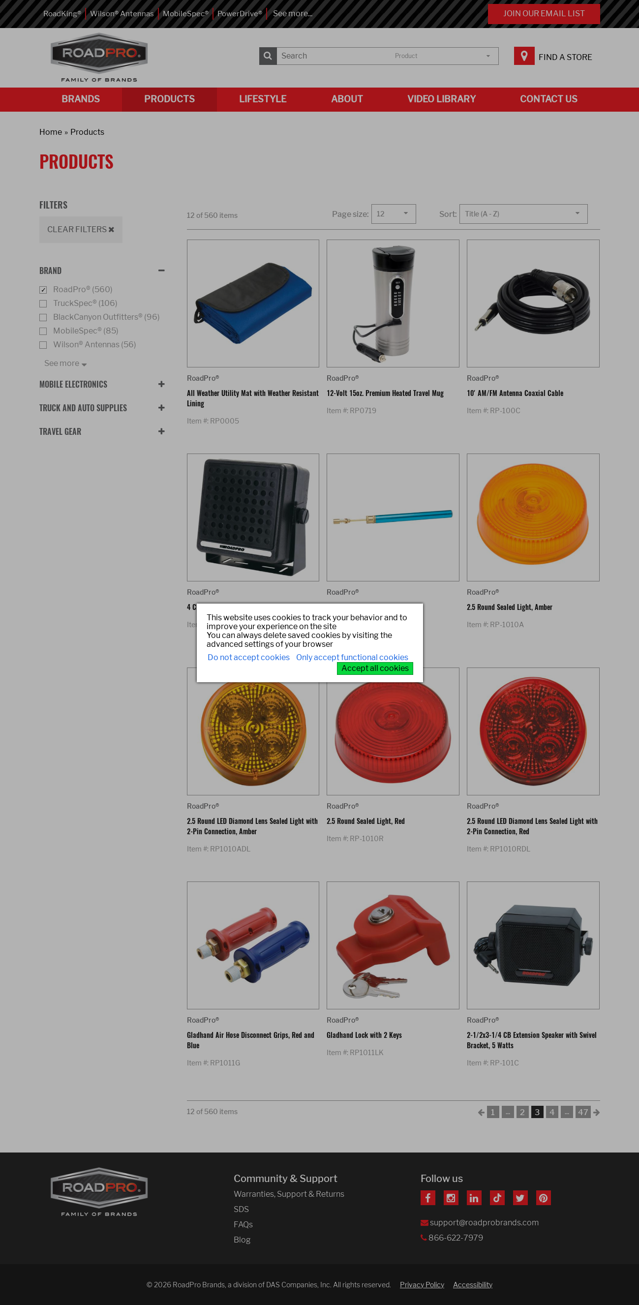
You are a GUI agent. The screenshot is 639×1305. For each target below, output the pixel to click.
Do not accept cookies (249, 657)
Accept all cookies (375, 668)
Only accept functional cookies (352, 657)
